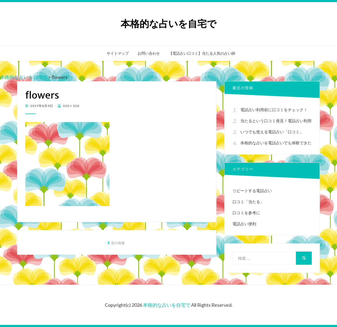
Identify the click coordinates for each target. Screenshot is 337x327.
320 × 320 (70, 106)
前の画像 (118, 243)
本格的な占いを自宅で (168, 24)
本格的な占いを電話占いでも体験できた (275, 142)
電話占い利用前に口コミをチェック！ (274, 109)
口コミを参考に (246, 212)
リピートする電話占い (252, 190)
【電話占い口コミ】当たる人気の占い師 (202, 53)
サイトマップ (118, 53)
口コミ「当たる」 (248, 201)
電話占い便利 (244, 223)
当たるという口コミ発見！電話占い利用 (275, 120)
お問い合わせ (149, 53)
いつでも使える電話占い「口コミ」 (272, 131)
